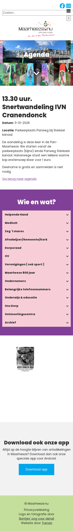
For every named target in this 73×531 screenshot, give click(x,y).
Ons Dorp (11, 306)
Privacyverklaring (36, 510)
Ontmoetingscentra (20, 314)
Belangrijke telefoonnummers (27, 289)
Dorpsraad (13, 248)
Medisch (11, 223)
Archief (10, 322)
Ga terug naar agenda (19, 179)
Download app (36, 469)
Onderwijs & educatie (21, 298)
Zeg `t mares (14, 231)
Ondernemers (15, 281)
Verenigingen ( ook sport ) (24, 264)
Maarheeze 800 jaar (20, 273)
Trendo (47, 523)
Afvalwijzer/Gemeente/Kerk (26, 240)
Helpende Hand (16, 215)
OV (7, 256)
